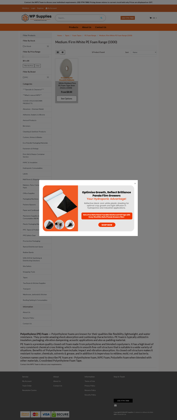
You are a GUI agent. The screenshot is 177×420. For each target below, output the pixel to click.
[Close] (135, 183)
